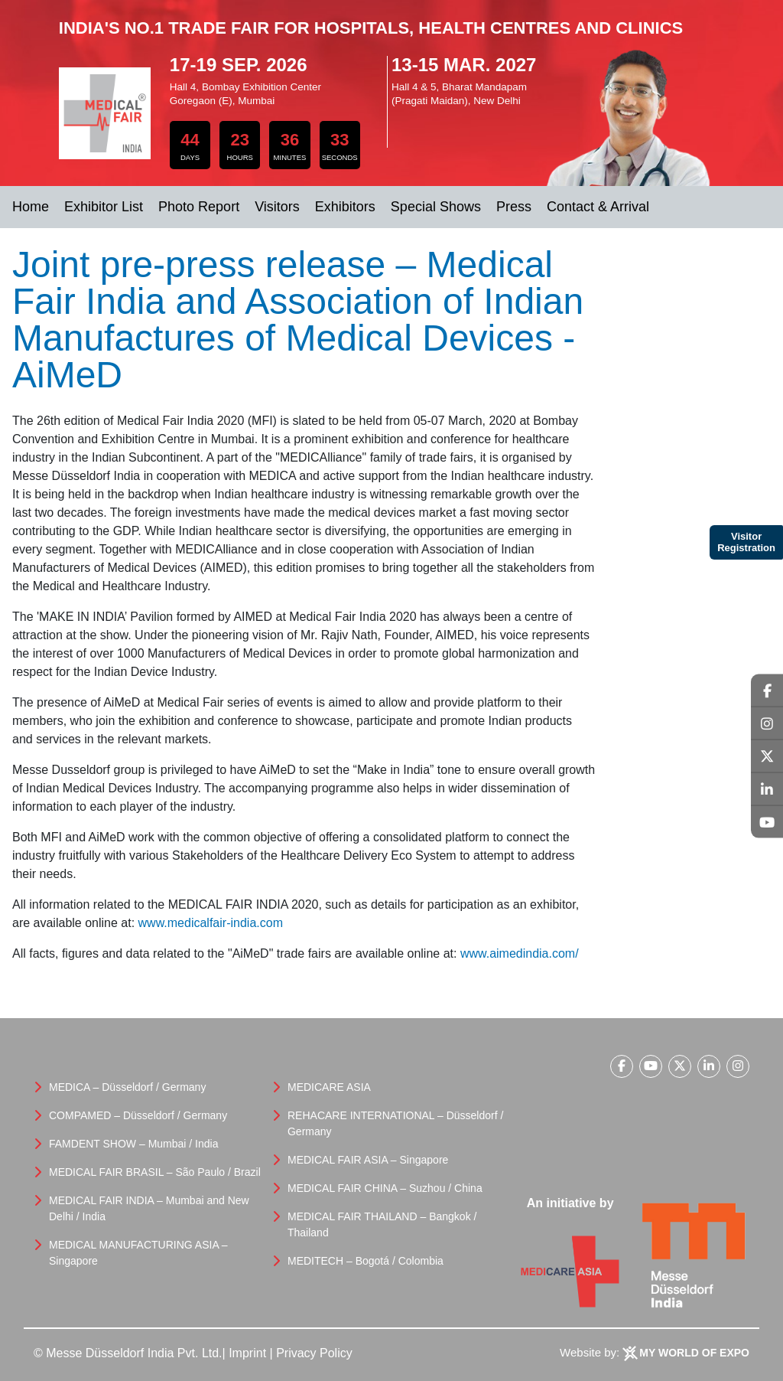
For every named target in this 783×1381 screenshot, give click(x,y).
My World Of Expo (694, 1353)
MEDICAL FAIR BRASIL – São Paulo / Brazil (155, 1172)
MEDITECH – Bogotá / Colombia (365, 1261)
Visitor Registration (746, 542)
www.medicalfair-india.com (210, 922)
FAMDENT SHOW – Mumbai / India (133, 1144)
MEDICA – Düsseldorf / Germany (127, 1087)
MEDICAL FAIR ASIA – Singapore (368, 1160)
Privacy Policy (314, 1353)
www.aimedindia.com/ (519, 953)
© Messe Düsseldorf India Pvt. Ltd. (128, 1353)
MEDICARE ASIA (329, 1087)
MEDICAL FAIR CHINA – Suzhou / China (385, 1188)
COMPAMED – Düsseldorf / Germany (138, 1115)
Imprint (247, 1353)
